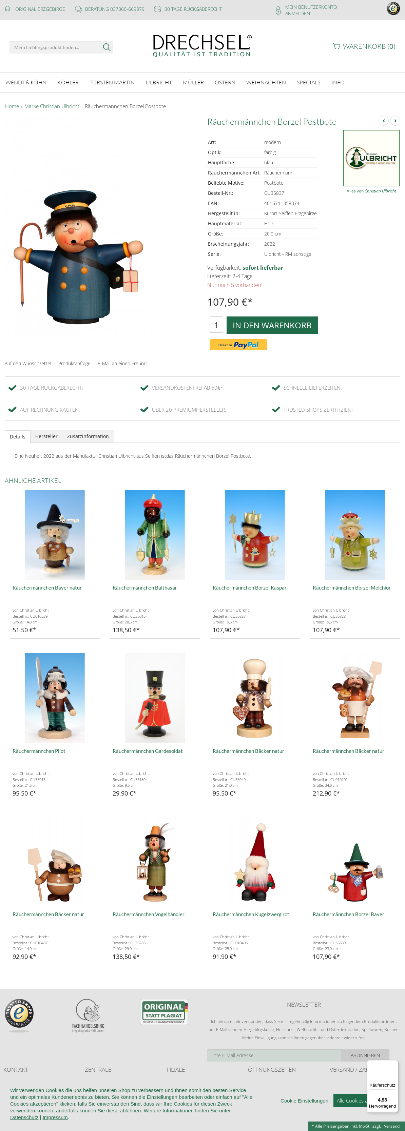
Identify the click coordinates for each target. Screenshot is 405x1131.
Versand (392, 1126)
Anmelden (297, 13)
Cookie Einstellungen (304, 1120)
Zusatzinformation (88, 436)
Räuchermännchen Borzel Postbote (125, 106)
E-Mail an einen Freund (122, 363)
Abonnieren (376, 1055)
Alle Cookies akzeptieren (364, 1119)
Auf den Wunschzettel (28, 363)
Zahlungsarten (343, 1095)
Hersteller (46, 436)
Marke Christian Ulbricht (51, 106)
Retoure (337, 1089)
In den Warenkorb (272, 325)
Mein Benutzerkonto (311, 7)
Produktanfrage (74, 363)
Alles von (371, 191)
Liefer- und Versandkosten (354, 1082)
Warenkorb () (369, 46)
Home (12, 106)
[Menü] (394, 1064)
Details (17, 436)
